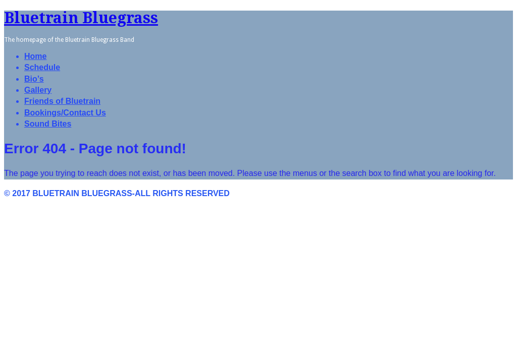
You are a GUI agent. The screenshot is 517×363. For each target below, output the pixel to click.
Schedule (42, 67)
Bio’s (34, 79)
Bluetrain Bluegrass (81, 18)
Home (35, 56)
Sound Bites (47, 123)
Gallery (37, 90)
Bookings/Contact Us (65, 112)
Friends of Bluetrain (62, 101)
